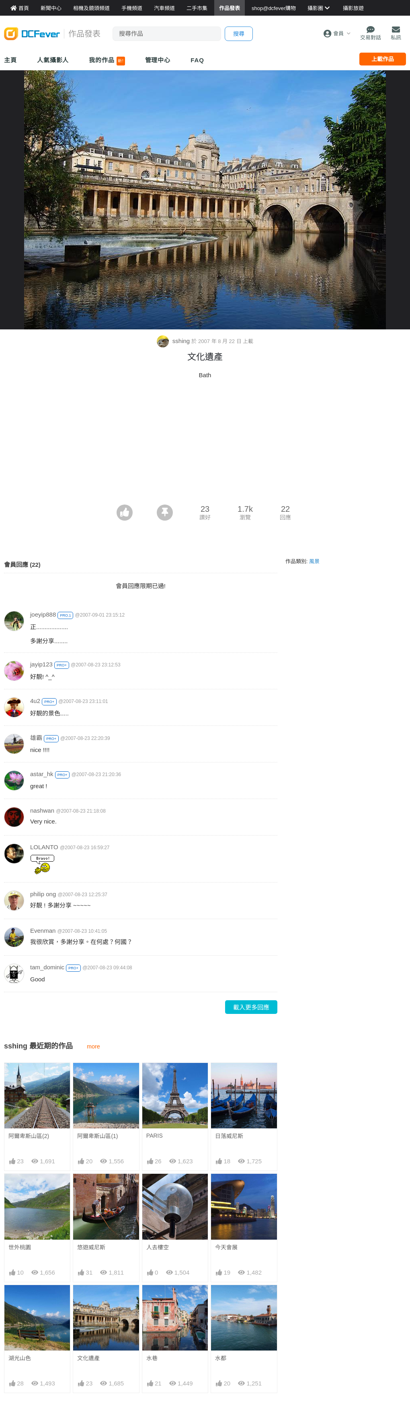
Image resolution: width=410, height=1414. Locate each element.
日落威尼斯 (229, 1136)
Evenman (42, 930)
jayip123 (41, 664)
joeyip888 (43, 614)
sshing (174, 340)
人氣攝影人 (53, 60)
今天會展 (226, 1247)
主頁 (10, 60)
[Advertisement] (205, 444)
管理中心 (158, 60)
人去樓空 (157, 1247)
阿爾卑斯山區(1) (97, 1136)
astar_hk (41, 773)
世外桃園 (19, 1247)
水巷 (152, 1299)
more (93, 1046)
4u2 (35, 700)
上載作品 (382, 59)
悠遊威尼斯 (91, 1247)
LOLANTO (44, 847)
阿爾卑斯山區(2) (28, 1136)
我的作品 (107, 61)
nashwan (42, 810)
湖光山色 (19, 1358)
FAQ (197, 60)
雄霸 (36, 737)
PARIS (154, 1135)
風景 (314, 561)
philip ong (43, 894)
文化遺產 (88, 1358)
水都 (220, 1299)
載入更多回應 (251, 1007)
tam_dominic (47, 967)
